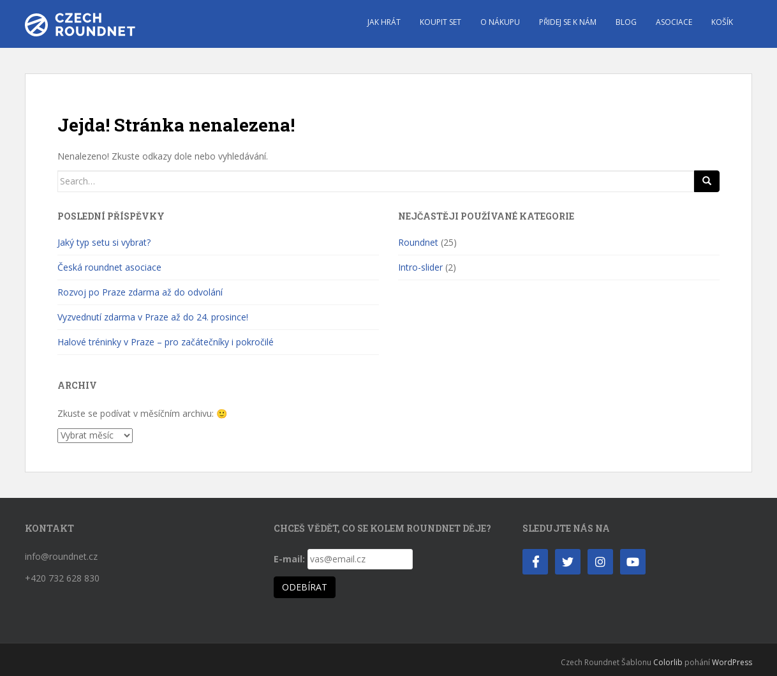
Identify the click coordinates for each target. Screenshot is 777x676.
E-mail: (289, 559)
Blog (626, 22)
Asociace (674, 22)
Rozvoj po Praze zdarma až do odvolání (140, 292)
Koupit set (440, 22)
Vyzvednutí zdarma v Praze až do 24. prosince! (152, 317)
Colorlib (668, 662)
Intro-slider (420, 267)
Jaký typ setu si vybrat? (104, 242)
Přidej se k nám (567, 22)
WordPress (732, 662)
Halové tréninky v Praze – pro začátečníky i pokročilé (165, 342)
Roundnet (418, 242)
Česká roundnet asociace (109, 267)
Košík (722, 22)
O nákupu (500, 22)
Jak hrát (384, 22)
